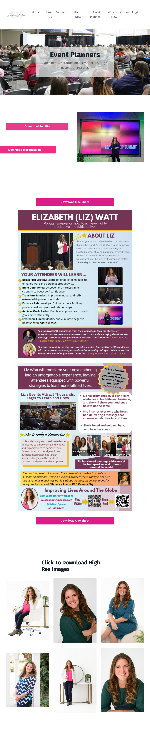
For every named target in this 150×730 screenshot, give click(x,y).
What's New (112, 14)
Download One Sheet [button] (75, 202)
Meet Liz (49, 14)
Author (124, 12)
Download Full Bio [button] (37, 126)
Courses (60, 12)
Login (135, 12)
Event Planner (95, 14)
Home (36, 12)
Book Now (77, 14)
